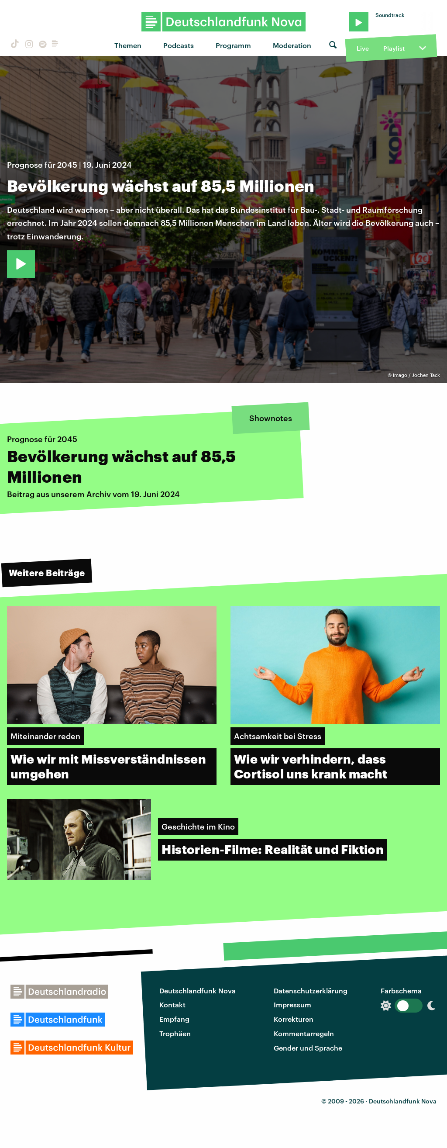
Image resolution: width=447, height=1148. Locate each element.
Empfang (174, 1019)
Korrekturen (293, 1019)
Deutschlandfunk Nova (197, 990)
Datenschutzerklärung (310, 990)
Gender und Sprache (308, 1048)
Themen (127, 45)
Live (363, 48)
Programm (233, 45)
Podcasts (178, 45)
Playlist (394, 48)
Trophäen (175, 1033)
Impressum (292, 1004)
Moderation (292, 45)
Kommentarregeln (304, 1033)
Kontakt (172, 1004)
